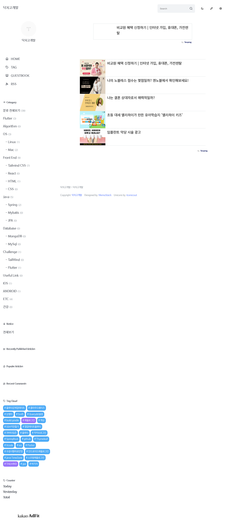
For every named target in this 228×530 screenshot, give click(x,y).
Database (11, 228)
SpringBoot (12, 439)
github (27, 439)
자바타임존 (11, 432)
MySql (14, 244)
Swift (20, 414)
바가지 (35, 464)
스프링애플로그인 (36, 457)
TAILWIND (11, 464)
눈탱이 (9, 414)
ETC (8, 299)
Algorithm (12, 126)
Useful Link (13, 275)
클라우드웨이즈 (37, 408)
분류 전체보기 (14, 110)
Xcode (9, 445)
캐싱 (42, 420)
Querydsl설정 (36, 414)
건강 (8, 307)
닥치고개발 (10, 8)
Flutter (9, 118)
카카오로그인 (40, 432)
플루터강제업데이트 (15, 408)
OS (7, 134)
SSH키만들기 (12, 426)
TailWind (15, 260)
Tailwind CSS (18, 165)
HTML (14, 181)
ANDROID (12, 291)
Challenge (12, 252)
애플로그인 (30, 420)
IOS (7, 283)
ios (20, 445)
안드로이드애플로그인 (38, 451)
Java (8, 197)
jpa (24, 464)
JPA (12, 220)
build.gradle (12, 420)
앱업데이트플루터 (33, 426)
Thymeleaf (42, 439)
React (13, 173)
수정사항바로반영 (14, 451)
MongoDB (16, 236)
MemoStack (105, 195)
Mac (12, 150)
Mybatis (15, 212)
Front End (12, 157)
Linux (13, 142)
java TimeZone (14, 457)
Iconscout (132, 195)
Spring (14, 205)
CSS (12, 189)
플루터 (25, 432)
